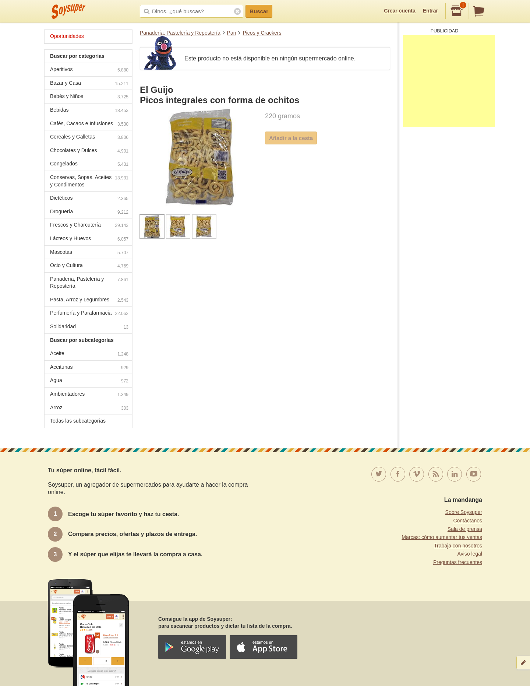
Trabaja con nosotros (458, 546)
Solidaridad (89, 327)
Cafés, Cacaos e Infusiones (89, 124)
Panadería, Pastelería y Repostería (180, 33)
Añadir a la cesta (291, 138)
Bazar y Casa (89, 84)
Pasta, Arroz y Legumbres (89, 300)
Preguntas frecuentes (457, 562)
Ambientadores (89, 395)
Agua (89, 381)
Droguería (89, 212)
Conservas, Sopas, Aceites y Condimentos (89, 181)
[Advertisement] (449, 81)
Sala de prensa (465, 529)
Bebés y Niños (89, 97)
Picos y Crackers (262, 33)
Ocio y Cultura (89, 266)
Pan (231, 33)
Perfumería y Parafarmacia (89, 314)
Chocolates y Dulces (89, 151)
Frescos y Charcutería (89, 226)
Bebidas (89, 111)
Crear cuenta (400, 11)
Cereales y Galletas (89, 137)
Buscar (259, 11)
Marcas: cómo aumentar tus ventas (442, 537)
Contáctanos (467, 521)
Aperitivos (89, 70)
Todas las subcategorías (78, 421)
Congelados (89, 164)
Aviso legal (469, 554)
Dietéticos (89, 199)
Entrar (430, 11)
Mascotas (89, 253)
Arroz (89, 408)
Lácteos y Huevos (89, 239)
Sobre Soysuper (463, 512)
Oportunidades (67, 36)
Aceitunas (89, 368)
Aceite (89, 354)
